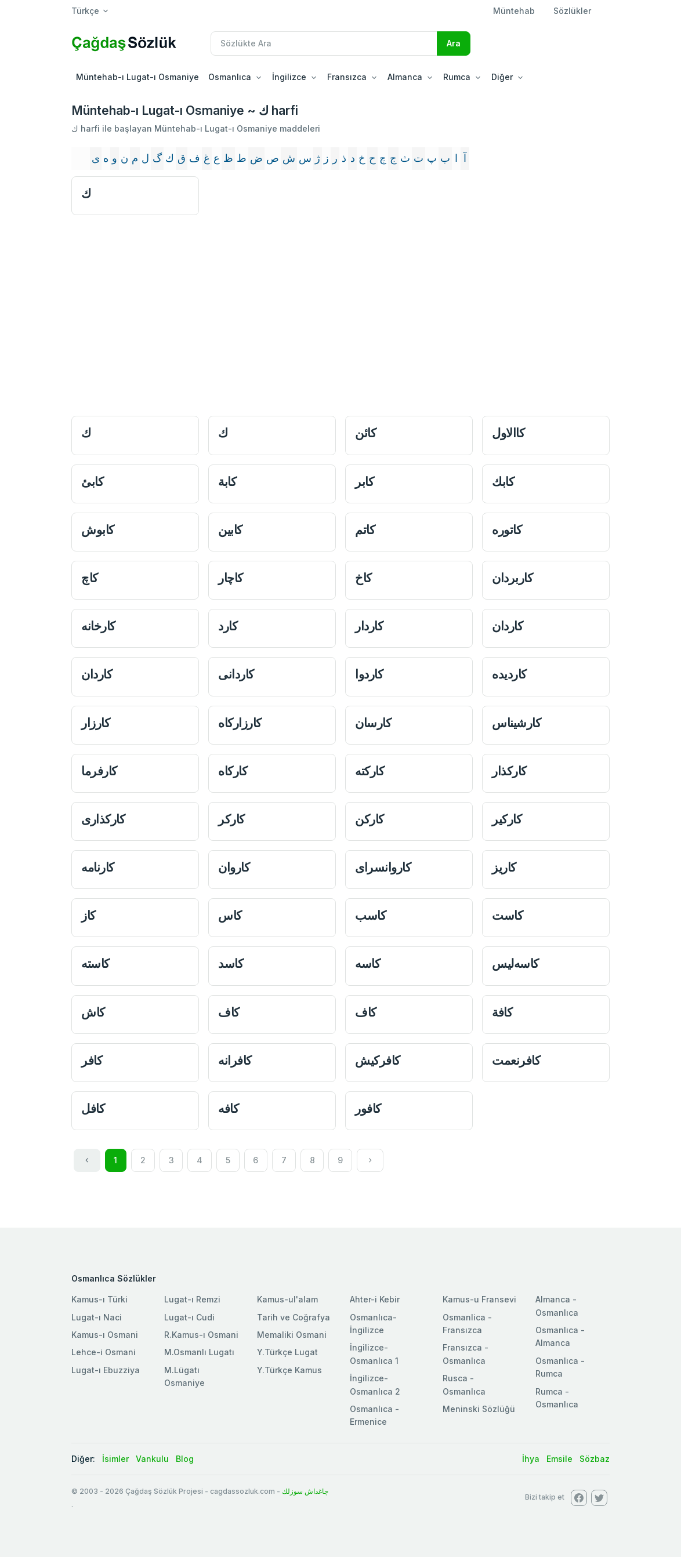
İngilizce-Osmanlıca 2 (375, 1384)
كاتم (365, 529)
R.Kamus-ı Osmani (201, 1335)
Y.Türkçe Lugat (287, 1352)
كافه (228, 1108)
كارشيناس (516, 723)
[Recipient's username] (324, 43)
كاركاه (232, 771)
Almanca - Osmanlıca (556, 1305)
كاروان (233, 867)
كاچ (89, 578)
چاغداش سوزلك (305, 1491)
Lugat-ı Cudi (189, 1317)
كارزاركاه (240, 723)
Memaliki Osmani (292, 1335)
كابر (364, 481)
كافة (502, 1012)
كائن (365, 433)
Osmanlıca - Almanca (560, 1336)
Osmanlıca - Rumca (560, 1367)
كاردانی (236, 674)
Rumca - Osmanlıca (556, 1398)
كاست (507, 915)
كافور (368, 1108)
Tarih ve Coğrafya (293, 1317)
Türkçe (85, 11)
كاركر (231, 819)
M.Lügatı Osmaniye (184, 1376)
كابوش (97, 529)
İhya (530, 1459)
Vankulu (152, 1459)
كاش (93, 1012)
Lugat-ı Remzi (192, 1299)
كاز (88, 915)
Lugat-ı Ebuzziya (105, 1370)
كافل (92, 1108)
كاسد (230, 963)
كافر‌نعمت (516, 1060)
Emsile (559, 1459)
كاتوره (506, 529)
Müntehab (514, 11)
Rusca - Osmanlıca (464, 1384)
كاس (230, 915)
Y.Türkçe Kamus (289, 1370)
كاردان (507, 626)
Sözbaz (594, 1459)
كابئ (92, 481)
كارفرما (99, 771)
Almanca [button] (404, 77)
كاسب (370, 915)
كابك (503, 481)
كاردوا (369, 674)
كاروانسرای (383, 867)
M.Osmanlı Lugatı (199, 1352)
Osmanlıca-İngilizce (373, 1323)
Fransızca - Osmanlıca (465, 1353)
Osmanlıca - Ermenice (374, 1415)
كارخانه (98, 626)
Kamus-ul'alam (287, 1299)
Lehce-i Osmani (103, 1352)
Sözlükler (572, 11)
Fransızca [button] (347, 77)
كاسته (95, 963)
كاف (229, 1012)
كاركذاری (103, 819)
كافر (91, 1060)
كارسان (373, 723)
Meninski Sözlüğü (479, 1409)
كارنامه (97, 867)
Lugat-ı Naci (96, 1317)
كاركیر (506, 819)
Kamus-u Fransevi (479, 1299)
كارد (227, 626)
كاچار (230, 578)
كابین (230, 529)
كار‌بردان (512, 578)
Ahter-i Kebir (375, 1299)
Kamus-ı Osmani (104, 1335)
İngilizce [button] (289, 77)
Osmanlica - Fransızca (467, 1323)
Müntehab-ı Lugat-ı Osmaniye (137, 77)
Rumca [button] (456, 77)
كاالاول (508, 433)
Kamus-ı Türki (99, 1299)
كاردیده (509, 674)
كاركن (369, 819)
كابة (227, 481)
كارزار (95, 723)
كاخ (363, 578)
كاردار (369, 626)
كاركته (369, 771)
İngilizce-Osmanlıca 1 (374, 1353)
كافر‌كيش (377, 1060)
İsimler (115, 1459)
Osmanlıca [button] (229, 77)
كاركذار (509, 771)
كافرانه (235, 1060)
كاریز (504, 867)
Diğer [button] (502, 77)
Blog (185, 1459)
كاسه (367, 963)
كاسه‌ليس (515, 963)
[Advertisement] (340, 319)
